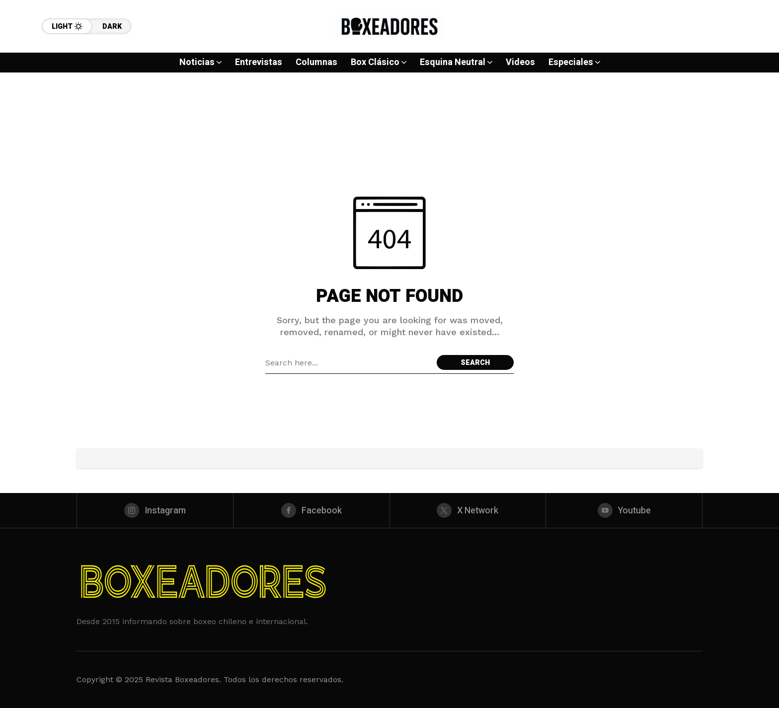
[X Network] (468, 510)
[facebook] (312, 510)
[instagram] (155, 510)
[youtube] (624, 510)
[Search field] (348, 362)
